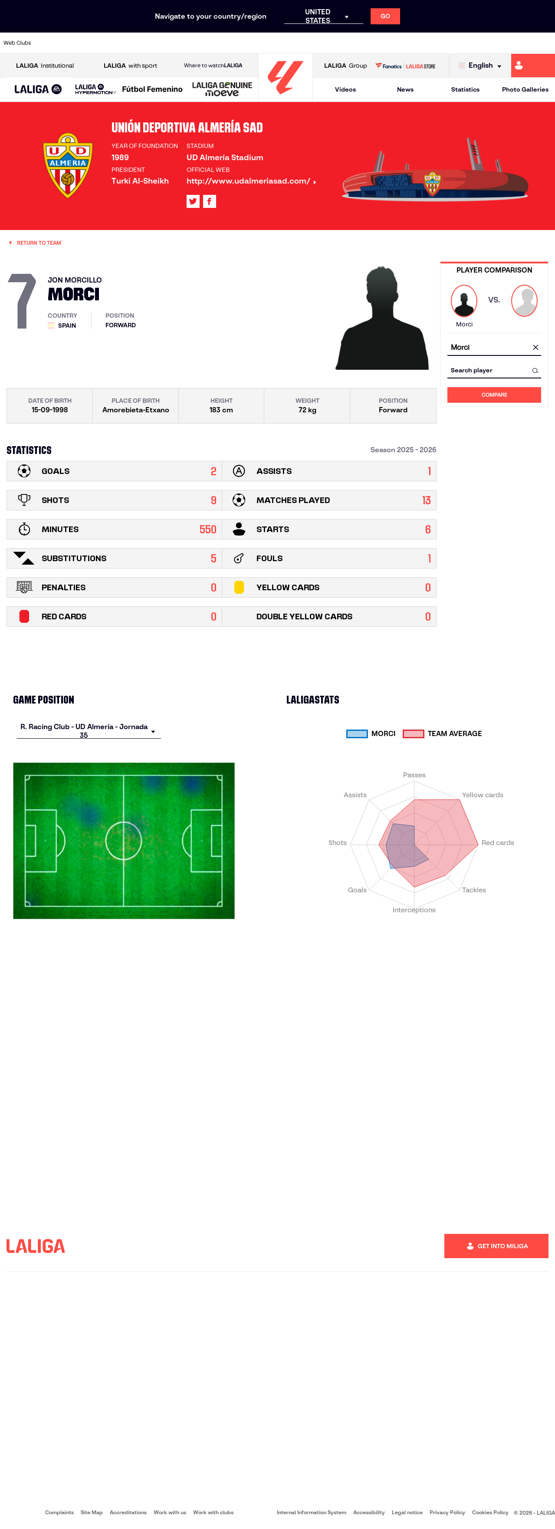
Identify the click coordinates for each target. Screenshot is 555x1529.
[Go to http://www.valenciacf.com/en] (518, 42)
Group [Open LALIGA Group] (345, 65)
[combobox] (494, 347)
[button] (38, 90)
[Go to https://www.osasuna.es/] (102, 42)
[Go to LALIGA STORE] (405, 65)
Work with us (170, 1512)
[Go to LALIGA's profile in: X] (193, 201)
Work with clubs (213, 1512)
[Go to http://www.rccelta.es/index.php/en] (310, 42)
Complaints (59, 1512)
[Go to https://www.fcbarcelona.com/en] (180, 42)
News (405, 89)
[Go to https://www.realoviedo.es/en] (440, 42)
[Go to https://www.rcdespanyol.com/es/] (336, 42)
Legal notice (407, 1512)
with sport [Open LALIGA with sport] (130, 65)
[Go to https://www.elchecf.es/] (154, 42)
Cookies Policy (490, 1512)
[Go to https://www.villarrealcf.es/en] (545, 42)
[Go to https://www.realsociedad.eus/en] (466, 42)
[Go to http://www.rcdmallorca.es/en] (362, 42)
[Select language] (482, 65)
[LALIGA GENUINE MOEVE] (222, 89)
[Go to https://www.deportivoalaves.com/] (128, 42)
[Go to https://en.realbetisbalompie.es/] (388, 42)
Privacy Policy (447, 1512)
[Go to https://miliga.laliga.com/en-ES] (533, 65)
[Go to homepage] (285, 98)
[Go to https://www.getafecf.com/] (206, 42)
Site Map (92, 1512)
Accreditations (128, 1512)
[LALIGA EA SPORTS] (38, 89)
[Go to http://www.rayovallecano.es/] (284, 42)
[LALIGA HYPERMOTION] (96, 89)
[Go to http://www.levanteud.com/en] (258, 42)
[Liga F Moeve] (152, 89)
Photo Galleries (525, 89)
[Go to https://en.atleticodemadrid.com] (76, 42)
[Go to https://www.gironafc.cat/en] (232, 42)
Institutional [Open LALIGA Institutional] (45, 65)
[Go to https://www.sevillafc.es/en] (492, 42)
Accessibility (369, 1512)
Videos (345, 89)
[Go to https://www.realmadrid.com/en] (414, 42)
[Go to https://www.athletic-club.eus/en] (50, 42)
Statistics (465, 89)
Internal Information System (311, 1512)
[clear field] (535, 348)
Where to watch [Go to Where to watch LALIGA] (213, 65)
